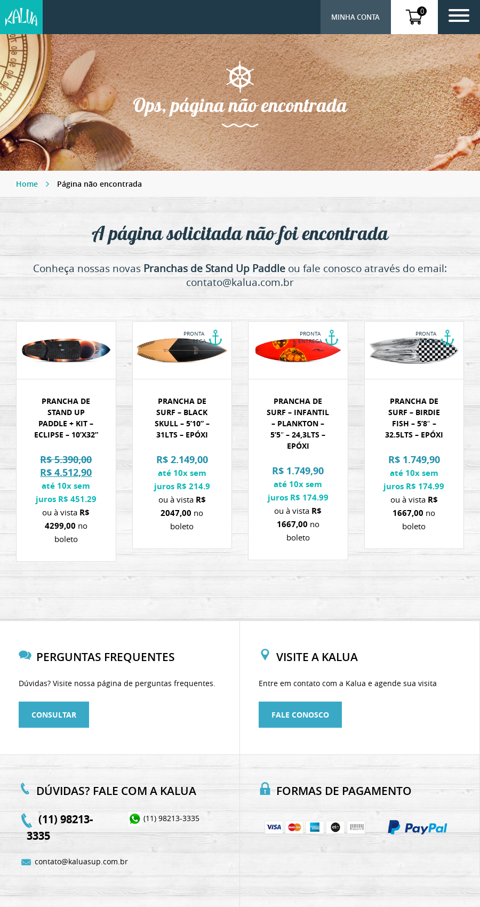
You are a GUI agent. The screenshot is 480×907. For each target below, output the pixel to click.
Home (27, 184)
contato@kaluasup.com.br (77, 861)
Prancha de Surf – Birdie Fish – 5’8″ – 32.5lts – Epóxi (414, 418)
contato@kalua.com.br (240, 282)
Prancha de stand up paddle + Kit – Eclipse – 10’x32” (66, 418)
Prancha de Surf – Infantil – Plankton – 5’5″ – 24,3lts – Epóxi (298, 423)
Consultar (53, 715)
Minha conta (355, 17)
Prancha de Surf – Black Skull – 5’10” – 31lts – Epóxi (182, 418)
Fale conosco (300, 715)
